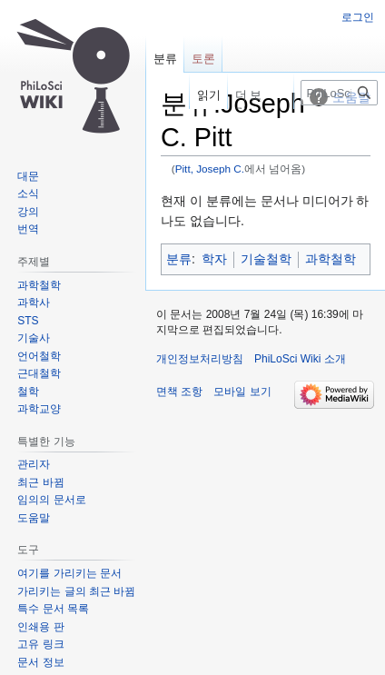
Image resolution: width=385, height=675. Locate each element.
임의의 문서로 (51, 499)
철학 (28, 391)
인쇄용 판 (40, 626)
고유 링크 (40, 644)
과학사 (33, 302)
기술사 (33, 338)
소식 (28, 193)
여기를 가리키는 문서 (69, 573)
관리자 (33, 464)
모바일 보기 (242, 391)
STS (27, 320)
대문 (28, 176)
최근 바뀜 (40, 482)
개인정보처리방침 (199, 358)
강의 (28, 211)
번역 (28, 229)
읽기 (200, 95)
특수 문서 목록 (53, 608)
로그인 (357, 17)
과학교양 (39, 408)
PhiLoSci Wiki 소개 (300, 358)
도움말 (33, 517)
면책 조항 (179, 391)
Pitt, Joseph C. (209, 168)
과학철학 (330, 259)
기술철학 (266, 259)
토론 (203, 58)
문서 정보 (40, 662)
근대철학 (39, 373)
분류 (179, 259)
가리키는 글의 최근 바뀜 (76, 591)
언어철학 (39, 356)
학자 (214, 259)
